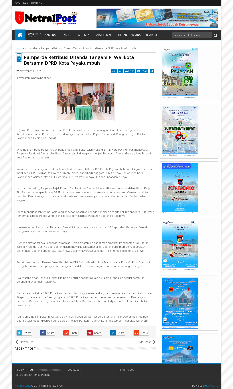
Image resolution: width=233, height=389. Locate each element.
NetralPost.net (23, 385)
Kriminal (136, 35)
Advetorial (104, 35)
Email (142, 71)
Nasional (51, 35)
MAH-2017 (212, 385)
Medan (122, 35)
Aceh (67, 35)
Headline (152, 35)
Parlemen (83, 35)
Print (129, 71)
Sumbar (32, 35)
